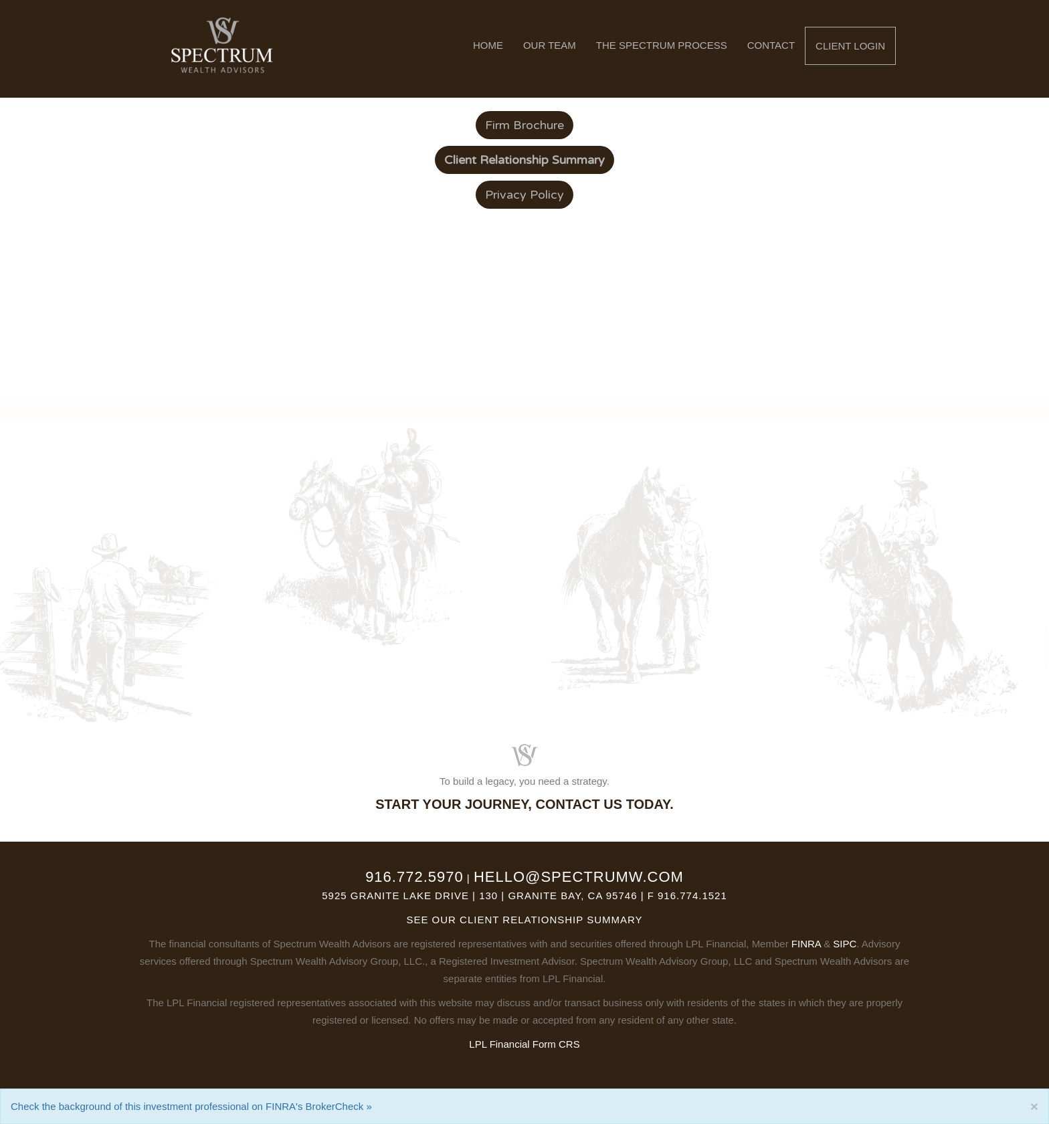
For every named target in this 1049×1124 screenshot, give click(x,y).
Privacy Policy (524, 194)
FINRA (806, 943)
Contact (771, 45)
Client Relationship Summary (551, 919)
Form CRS (556, 1044)
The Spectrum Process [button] (661, 45)
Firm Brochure (524, 125)
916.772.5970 (414, 876)
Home (488, 45)
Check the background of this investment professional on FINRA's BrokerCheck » (191, 1106)
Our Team (549, 45)
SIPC (844, 943)
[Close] (1034, 1106)
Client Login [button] (850, 46)
